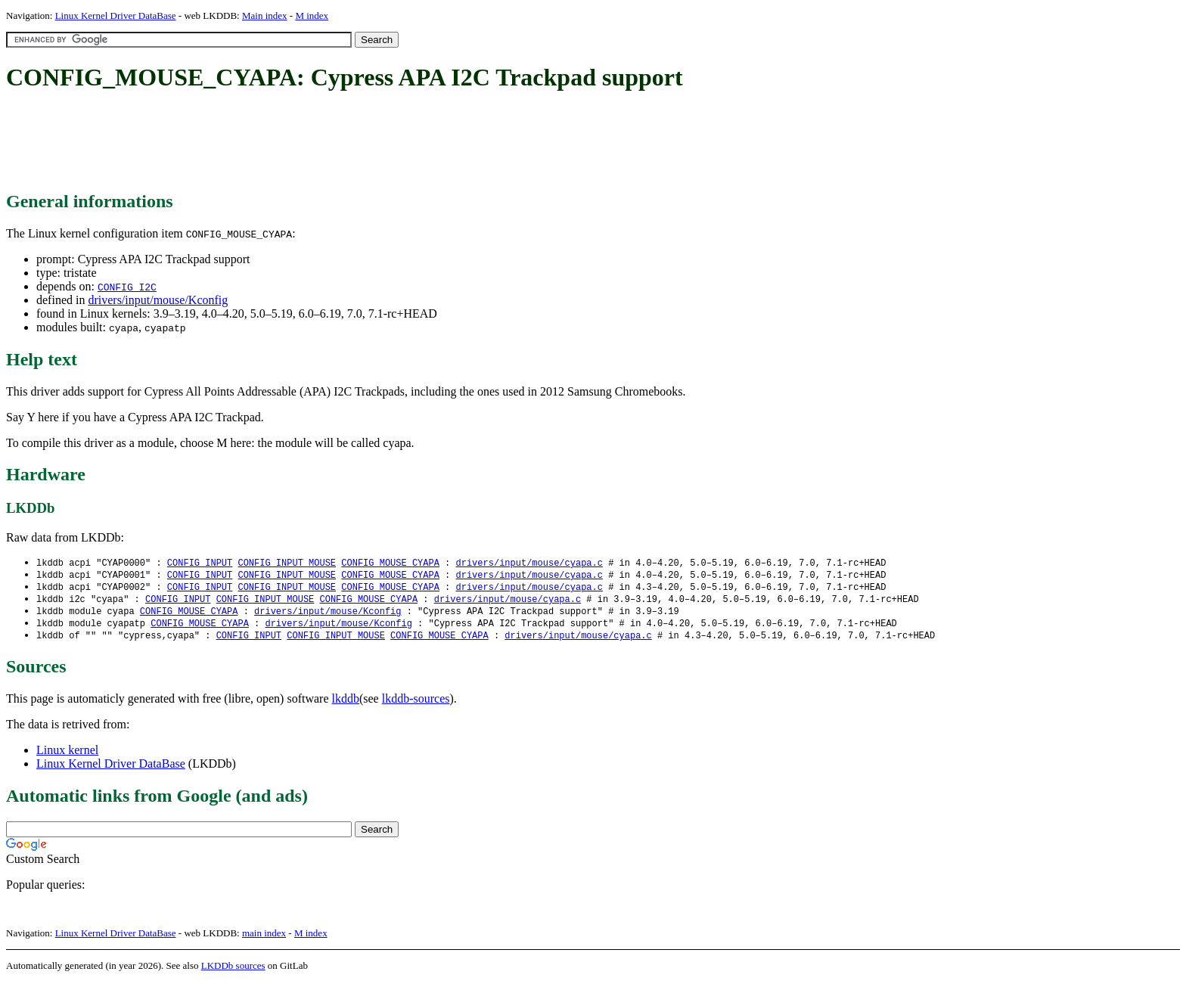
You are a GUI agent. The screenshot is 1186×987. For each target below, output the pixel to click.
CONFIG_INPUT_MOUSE (287, 563)
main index (264, 938)
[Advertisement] (281, 142)
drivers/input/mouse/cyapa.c (528, 563)
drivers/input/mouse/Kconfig (158, 299)
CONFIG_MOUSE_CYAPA (390, 563)
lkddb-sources (416, 703)
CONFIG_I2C (127, 286)
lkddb (345, 703)
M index (311, 15)
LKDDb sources (233, 970)
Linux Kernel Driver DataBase (115, 15)
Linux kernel (67, 755)
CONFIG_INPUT (199, 563)
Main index (264, 15)
